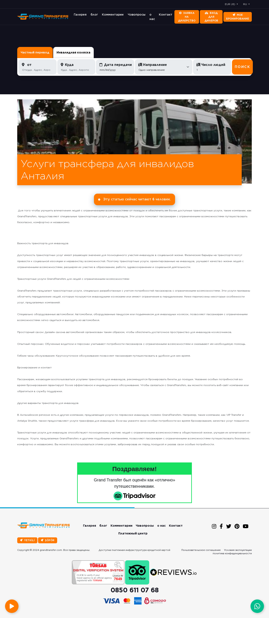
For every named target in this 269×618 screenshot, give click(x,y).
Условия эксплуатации (238, 550)
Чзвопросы (136, 14)
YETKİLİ (27, 540)
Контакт (165, 14)
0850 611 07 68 (135, 590)
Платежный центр (133, 533)
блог (94, 14)
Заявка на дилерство (186, 16)
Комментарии (113, 14)
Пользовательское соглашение (201, 550)
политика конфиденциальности (232, 553)
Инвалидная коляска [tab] (73, 52)
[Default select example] (163, 67)
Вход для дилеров (211, 16)
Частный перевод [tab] (35, 52)
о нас (152, 17)
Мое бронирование (237, 16)
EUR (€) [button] (230, 4)
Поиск (242, 67)
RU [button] (245, 4)
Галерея (80, 14)
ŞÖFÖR (47, 540)
